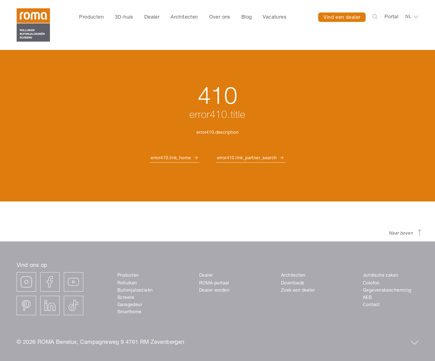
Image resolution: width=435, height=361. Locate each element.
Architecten (184, 17)
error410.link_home (171, 158)
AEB (367, 298)
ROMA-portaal (214, 283)
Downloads (292, 283)
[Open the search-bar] (375, 17)
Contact (371, 305)
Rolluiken (127, 283)
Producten (91, 17)
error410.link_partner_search (247, 158)
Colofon (371, 283)
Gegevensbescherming (387, 291)
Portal (391, 17)
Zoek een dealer (298, 291)
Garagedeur (129, 305)
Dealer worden (214, 291)
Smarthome (129, 312)
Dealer (152, 17)
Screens (126, 298)
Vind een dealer (341, 17)
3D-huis (124, 17)
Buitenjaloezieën (135, 291)
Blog (246, 17)
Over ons (219, 17)
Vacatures (274, 17)
